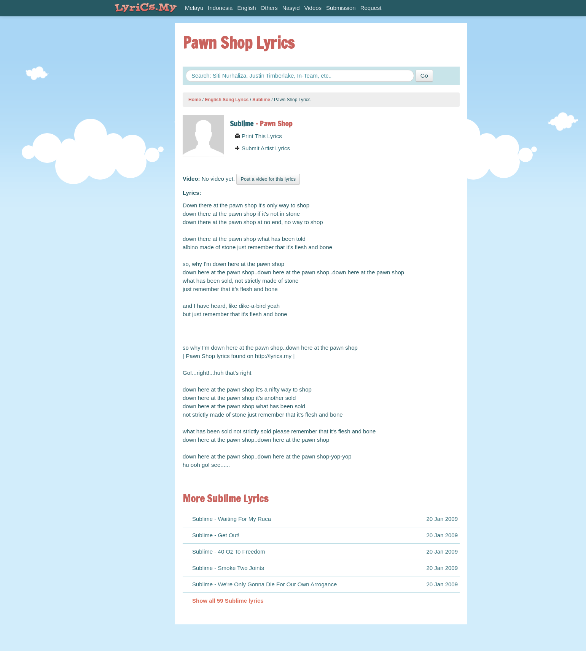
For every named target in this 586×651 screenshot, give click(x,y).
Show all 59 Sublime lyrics (228, 600)
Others (269, 8)
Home (194, 99)
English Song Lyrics (226, 99)
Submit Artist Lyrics (262, 148)
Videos (313, 8)
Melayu (194, 8)
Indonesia (220, 8)
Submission (341, 8)
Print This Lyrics (258, 136)
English (246, 8)
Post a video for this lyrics (268, 179)
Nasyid (291, 8)
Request (371, 8)
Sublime (261, 99)
